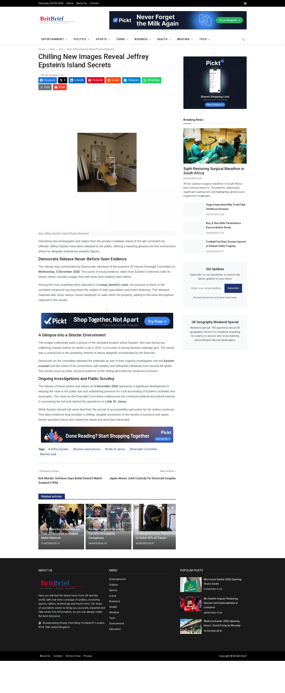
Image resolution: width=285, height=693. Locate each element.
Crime (112, 596)
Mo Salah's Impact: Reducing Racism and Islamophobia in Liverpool (221, 603)
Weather (114, 612)
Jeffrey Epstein (59, 449)
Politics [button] (80, 39)
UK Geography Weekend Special (215, 322)
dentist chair (49, 454)
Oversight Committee (144, 449)
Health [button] (162, 39)
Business (114, 601)
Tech (112, 618)
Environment (116, 623)
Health (113, 607)
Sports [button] (101, 39)
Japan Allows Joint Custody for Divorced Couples (142, 478)
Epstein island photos (88, 449)
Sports (113, 590)
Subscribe (233, 288)
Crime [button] (120, 39)
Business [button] (141, 39)
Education (115, 629)
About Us (81, 3)
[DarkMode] (245, 3)
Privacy (88, 656)
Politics (113, 584)
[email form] (206, 288)
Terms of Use (73, 656)
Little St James (116, 449)
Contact (94, 3)
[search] (243, 39)
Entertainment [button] (52, 39)
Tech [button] (202, 39)
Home (70, 3)
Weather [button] (183, 39)
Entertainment (117, 579)
